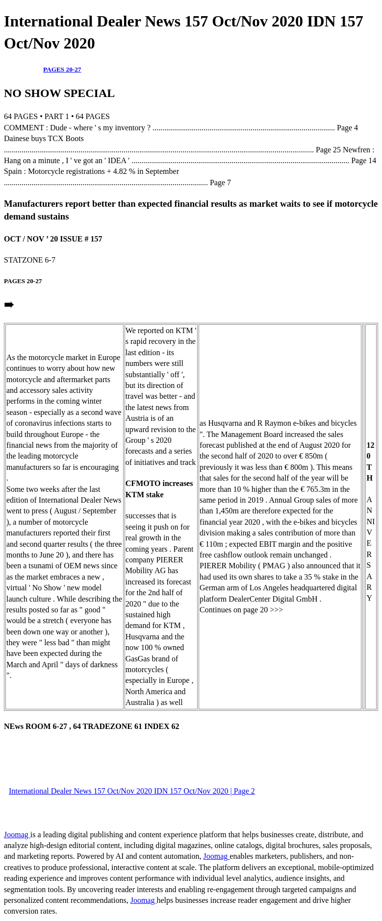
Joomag (17, 834)
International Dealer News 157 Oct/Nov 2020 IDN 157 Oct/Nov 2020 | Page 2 (132, 791)
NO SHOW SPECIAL (59, 93)
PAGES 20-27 (62, 69)
